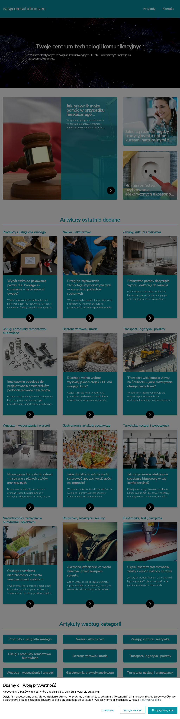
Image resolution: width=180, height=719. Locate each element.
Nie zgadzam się (132, 710)
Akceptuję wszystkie (163, 710)
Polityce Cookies (150, 700)
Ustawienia (108, 710)
